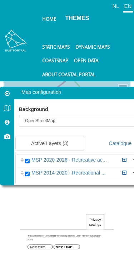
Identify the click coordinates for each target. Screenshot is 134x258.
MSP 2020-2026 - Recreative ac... (69, 160)
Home (49, 19)
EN (128, 6)
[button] (124, 159)
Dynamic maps (92, 47)
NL (115, 6)
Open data (86, 60)
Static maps (56, 47)
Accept (37, 247)
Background (33, 109)
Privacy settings (95, 222)
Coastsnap (55, 60)
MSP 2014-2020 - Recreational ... (68, 173)
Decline (64, 247)
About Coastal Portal (68, 74)
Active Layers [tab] (50, 143)
